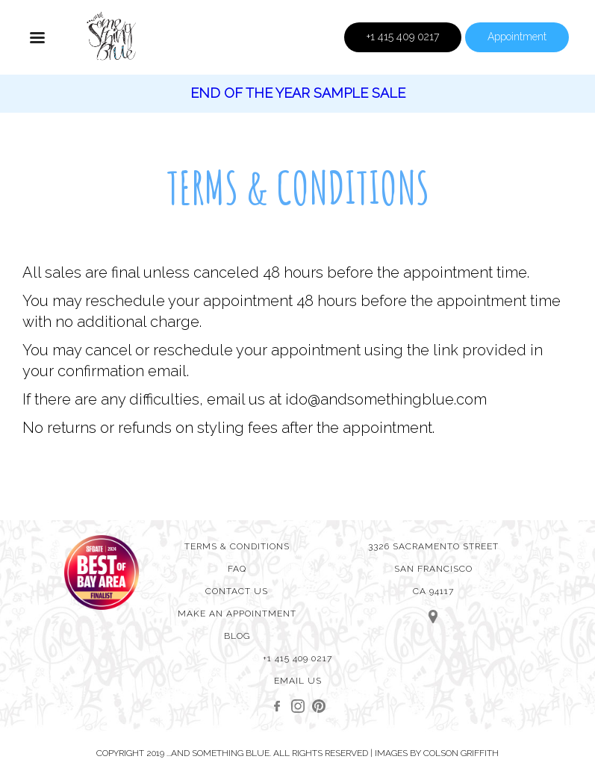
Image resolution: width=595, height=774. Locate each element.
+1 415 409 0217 (403, 37)
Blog (237, 636)
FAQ (237, 569)
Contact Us (236, 591)
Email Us (298, 680)
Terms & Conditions (237, 546)
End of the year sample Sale (297, 93)
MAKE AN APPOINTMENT (237, 613)
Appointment (516, 37)
